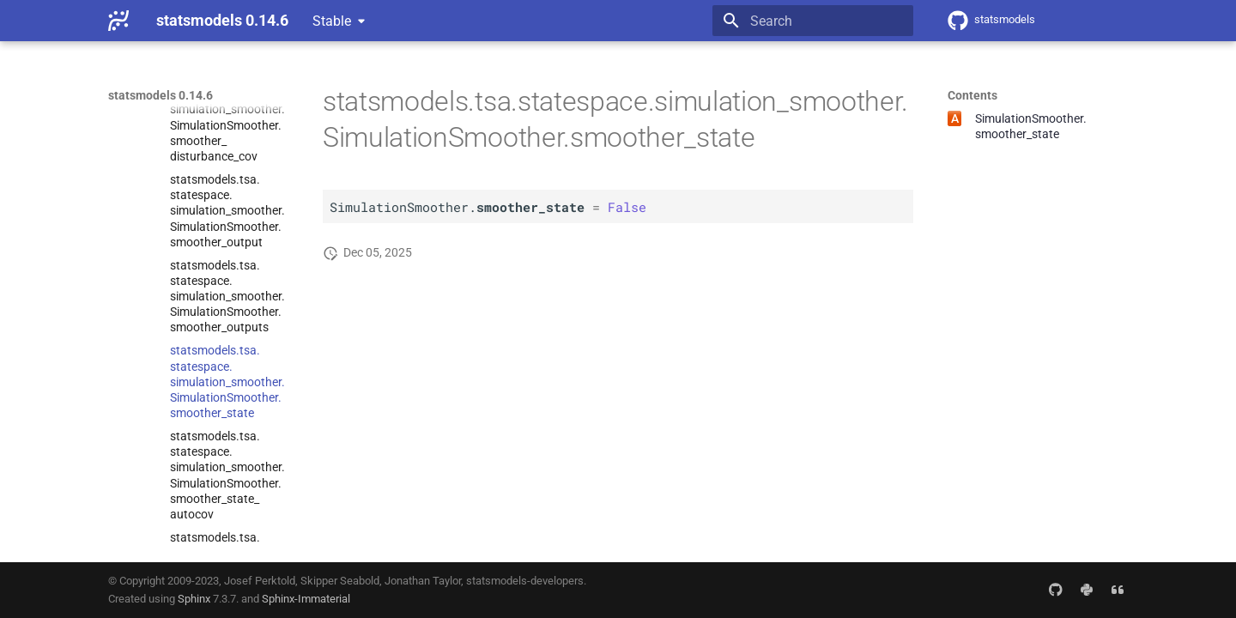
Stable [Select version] (331, 21)
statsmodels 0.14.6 (160, 95)
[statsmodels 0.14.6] (118, 20)
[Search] (812, 20)
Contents (972, 95)
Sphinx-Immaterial (306, 598)
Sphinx (194, 598)
